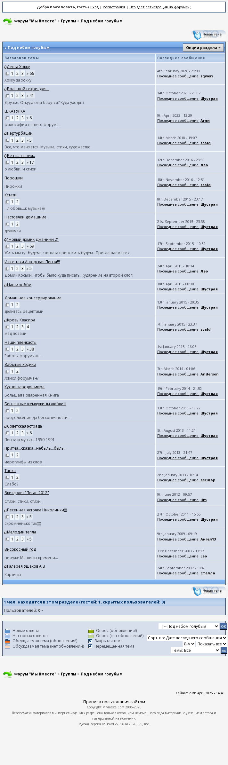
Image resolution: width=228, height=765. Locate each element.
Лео (204, 164)
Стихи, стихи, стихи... (24, 501)
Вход (94, 6)
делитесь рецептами (24, 311)
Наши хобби (19, 285)
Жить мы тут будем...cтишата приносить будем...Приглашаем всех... (68, 253)
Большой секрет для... (28, 88)
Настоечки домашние (25, 217)
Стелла (207, 573)
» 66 (30, 73)
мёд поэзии (15, 333)
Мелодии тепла (21, 532)
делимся (12, 230)
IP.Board (108, 724)
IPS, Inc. (143, 724)
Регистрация (114, 6)
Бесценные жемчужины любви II (35, 403)
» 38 (30, 349)
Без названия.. (21, 155)
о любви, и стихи (20, 169)
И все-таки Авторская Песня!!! (32, 261)
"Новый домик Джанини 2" (33, 239)
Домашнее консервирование (32, 298)
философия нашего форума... (32, 124)
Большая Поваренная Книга (31, 395)
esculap (207, 479)
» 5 (29, 140)
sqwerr (206, 76)
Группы (68, 21)
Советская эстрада (24, 426)
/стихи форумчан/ (21, 378)
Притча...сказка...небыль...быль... (35, 448)
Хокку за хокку (17, 80)
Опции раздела (201, 47)
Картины (12, 574)
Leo (203, 556)
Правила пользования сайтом (114, 702)
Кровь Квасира (21, 320)
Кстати (10, 195)
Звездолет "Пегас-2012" (26, 492)
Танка (10, 470)
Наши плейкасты (20, 342)
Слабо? (11, 484)
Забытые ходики (20, 364)
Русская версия (90, 724)
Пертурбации (20, 133)
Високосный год (20, 549)
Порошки (13, 178)
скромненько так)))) (22, 523)
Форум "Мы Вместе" (35, 21)
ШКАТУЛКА (14, 111)
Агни (205, 120)
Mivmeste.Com (113, 707)
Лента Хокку (18, 66)
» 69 (30, 246)
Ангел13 (208, 539)
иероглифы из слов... (24, 462)
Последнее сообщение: (178, 76)
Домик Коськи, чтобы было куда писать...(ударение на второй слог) (68, 275)
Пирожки (13, 186)
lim (203, 499)
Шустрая (209, 98)
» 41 (30, 95)
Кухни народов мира (24, 387)
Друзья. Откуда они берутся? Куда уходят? (44, 102)
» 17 (30, 162)
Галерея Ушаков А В (26, 566)
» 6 (29, 118)
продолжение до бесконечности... (37, 417)
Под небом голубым (102, 21)
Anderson (209, 374)
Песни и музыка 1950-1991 (29, 439)
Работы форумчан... (23, 356)
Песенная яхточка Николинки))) (37, 510)
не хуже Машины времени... (31, 557)
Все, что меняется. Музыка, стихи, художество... (49, 147)
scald (205, 142)
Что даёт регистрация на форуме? (159, 6)
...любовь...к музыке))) (24, 208)
